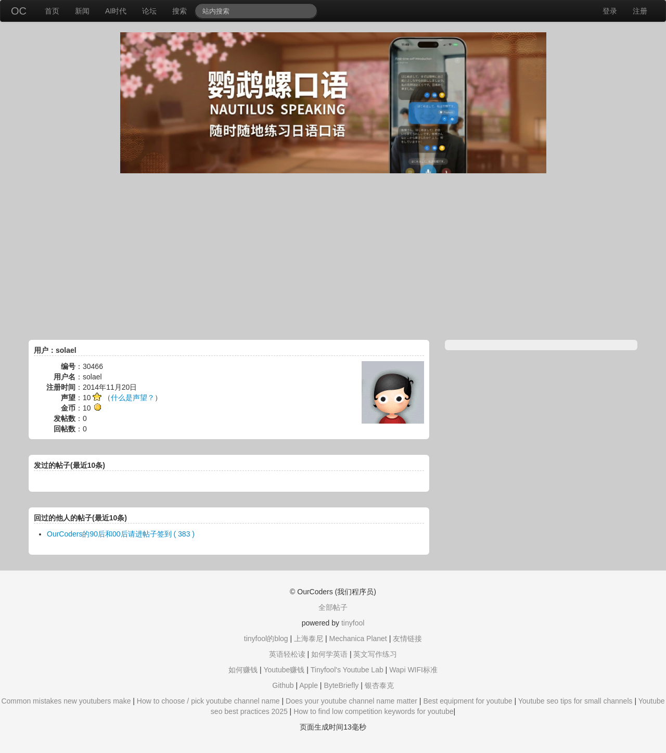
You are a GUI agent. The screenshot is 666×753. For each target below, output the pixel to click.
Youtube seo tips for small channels (575, 701)
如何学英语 (329, 654)
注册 (640, 11)
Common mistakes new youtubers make (66, 701)
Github (282, 685)
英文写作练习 (375, 654)
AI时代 (115, 11)
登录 (610, 11)
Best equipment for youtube (467, 701)
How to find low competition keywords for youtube (373, 711)
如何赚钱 (243, 670)
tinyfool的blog (266, 638)
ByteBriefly (341, 685)
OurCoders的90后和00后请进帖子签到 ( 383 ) (121, 534)
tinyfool (352, 623)
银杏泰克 (379, 685)
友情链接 (407, 638)
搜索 (179, 11)
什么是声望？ (133, 397)
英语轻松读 (287, 654)
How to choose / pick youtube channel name (208, 701)
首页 (52, 11)
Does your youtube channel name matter (351, 701)
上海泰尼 (308, 638)
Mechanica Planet (358, 638)
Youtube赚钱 (283, 670)
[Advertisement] (333, 256)
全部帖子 (333, 607)
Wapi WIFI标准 (413, 670)
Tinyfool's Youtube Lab (347, 670)
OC (19, 11)
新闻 (82, 11)
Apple (308, 685)
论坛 (149, 11)
